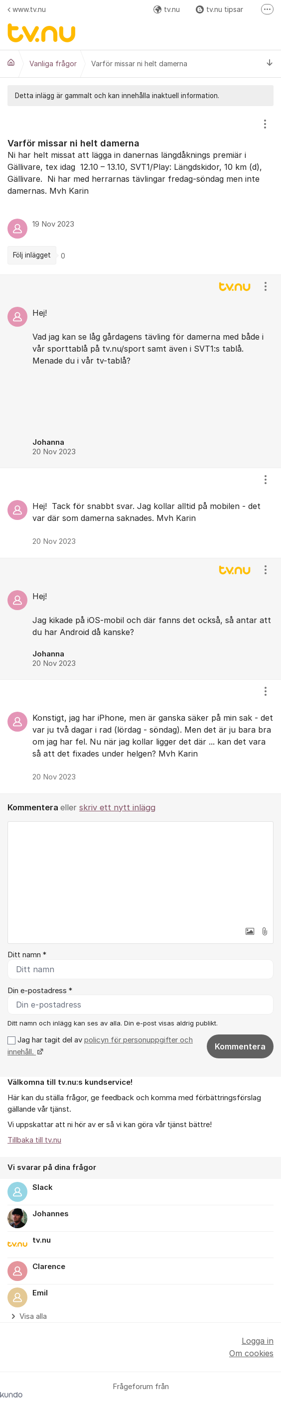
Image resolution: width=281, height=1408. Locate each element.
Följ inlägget (32, 255)
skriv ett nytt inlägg (117, 807)
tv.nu (166, 9)
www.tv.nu (26, 9)
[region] (140, 190)
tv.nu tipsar (219, 9)
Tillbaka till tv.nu (34, 1140)
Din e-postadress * (39, 990)
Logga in (258, 1341)
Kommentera (240, 1046)
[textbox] (140, 871)
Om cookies (251, 1353)
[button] (250, 931)
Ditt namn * (26, 954)
